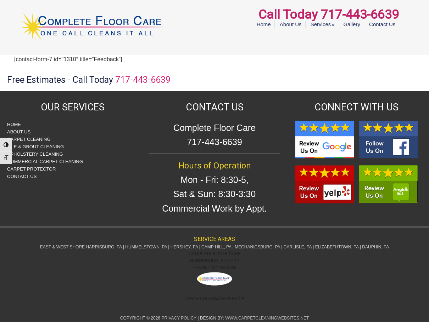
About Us (18, 131)
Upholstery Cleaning (35, 154)
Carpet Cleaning (29, 139)
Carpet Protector (31, 169)
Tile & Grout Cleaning (35, 146)
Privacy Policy (178, 318)
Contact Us (22, 176)
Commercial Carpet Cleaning (45, 161)
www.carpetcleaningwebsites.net (267, 318)
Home (14, 124)
